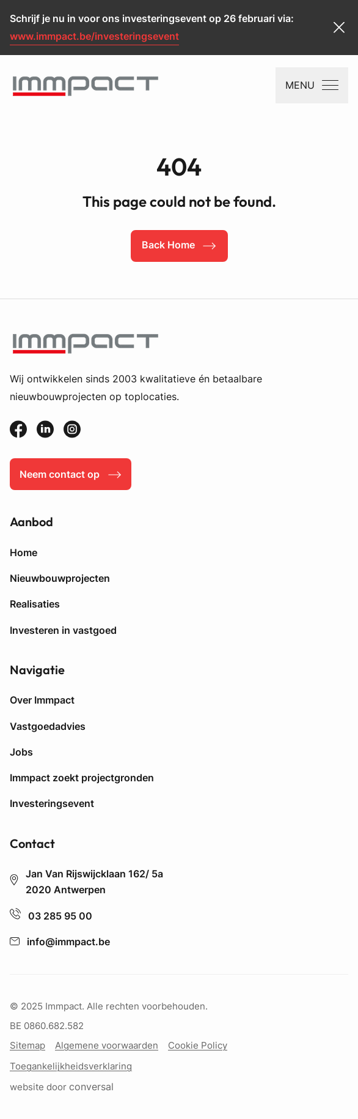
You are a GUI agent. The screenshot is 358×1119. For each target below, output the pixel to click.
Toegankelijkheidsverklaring (71, 1066)
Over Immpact (42, 700)
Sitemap (27, 1045)
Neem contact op (60, 474)
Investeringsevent (52, 803)
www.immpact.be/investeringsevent (94, 36)
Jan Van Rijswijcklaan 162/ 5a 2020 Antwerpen (86, 882)
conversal (91, 1087)
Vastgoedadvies (48, 726)
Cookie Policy (197, 1045)
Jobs (21, 752)
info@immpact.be (60, 942)
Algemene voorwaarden (106, 1045)
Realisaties (35, 604)
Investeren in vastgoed (63, 630)
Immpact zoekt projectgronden (82, 777)
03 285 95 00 (51, 916)
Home (23, 552)
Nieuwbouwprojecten (60, 578)
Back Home (168, 245)
